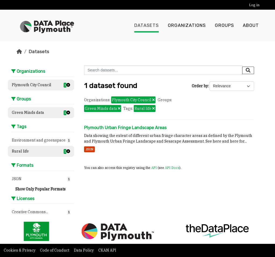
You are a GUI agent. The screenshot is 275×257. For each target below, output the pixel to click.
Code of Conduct (55, 250)
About (251, 25)
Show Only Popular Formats (40, 189)
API (154, 167)
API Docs (172, 167)
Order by (200, 86)
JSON (89, 149)
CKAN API (107, 250)
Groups (224, 25)
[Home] (19, 51)
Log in (254, 5)
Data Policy (84, 250)
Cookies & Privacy (20, 250)
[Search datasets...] (163, 70)
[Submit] (248, 70)
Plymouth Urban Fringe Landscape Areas (125, 127)
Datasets (146, 25)
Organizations (187, 25)
